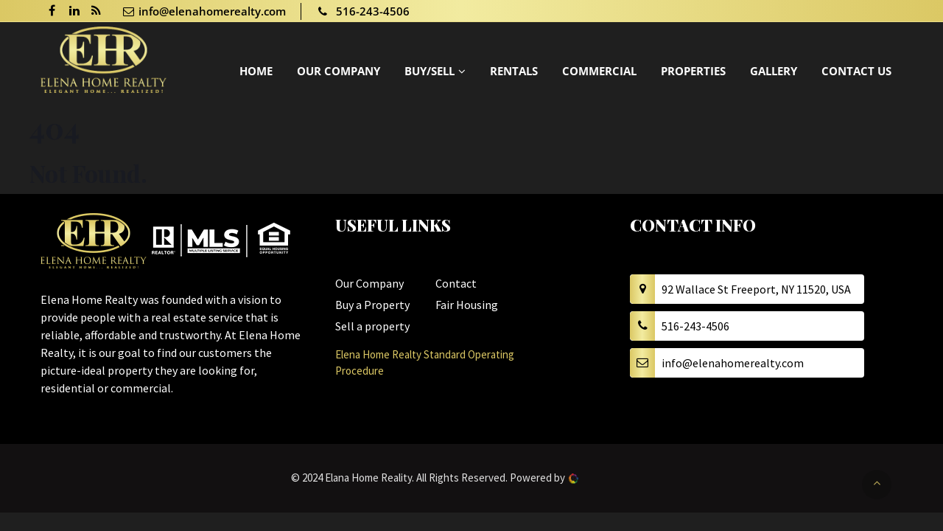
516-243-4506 (363, 11)
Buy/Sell (429, 70)
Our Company (338, 70)
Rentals (514, 70)
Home (256, 70)
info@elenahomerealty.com (204, 11)
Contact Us (856, 70)
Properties (693, 70)
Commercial (599, 70)
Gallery (773, 70)
